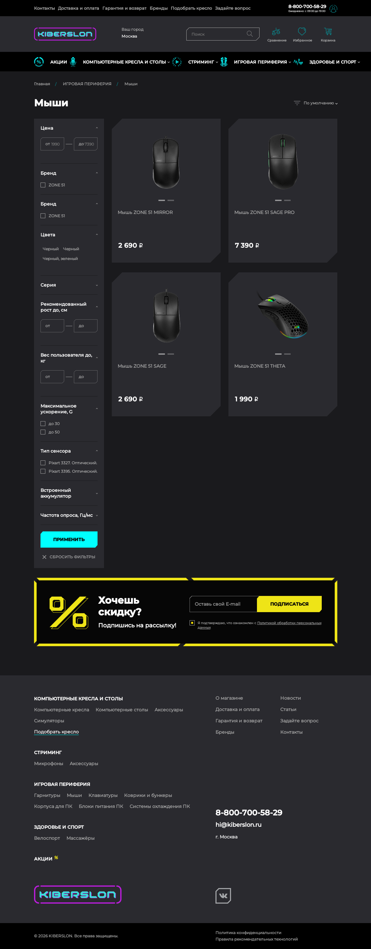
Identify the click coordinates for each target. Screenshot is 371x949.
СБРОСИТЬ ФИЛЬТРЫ (68, 556)
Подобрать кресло (191, 8)
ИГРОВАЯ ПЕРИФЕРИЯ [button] (253, 62)
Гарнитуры (47, 795)
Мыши (130, 83)
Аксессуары (169, 710)
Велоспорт (47, 838)
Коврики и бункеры (148, 795)
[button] (161, 200)
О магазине (229, 698)
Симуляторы (49, 721)
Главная (42, 83)
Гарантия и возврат (124, 8)
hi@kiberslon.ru (238, 824)
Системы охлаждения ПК (160, 806)
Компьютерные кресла (61, 710)
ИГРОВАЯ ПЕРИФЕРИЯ (87, 83)
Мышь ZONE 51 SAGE (142, 367)
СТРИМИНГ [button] (193, 62)
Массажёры (80, 838)
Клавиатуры (103, 795)
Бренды (159, 8)
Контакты (44, 8)
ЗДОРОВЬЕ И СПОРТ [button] (324, 62)
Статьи (288, 709)
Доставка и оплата (78, 8)
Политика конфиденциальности (248, 932)
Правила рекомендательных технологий (256, 939)
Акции (50, 62)
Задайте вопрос (232, 8)
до (81, 143)
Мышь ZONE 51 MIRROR (145, 212)
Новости (290, 698)
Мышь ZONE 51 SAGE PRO (265, 212)
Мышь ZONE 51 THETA (260, 367)
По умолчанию (314, 103)
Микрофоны (48, 763)
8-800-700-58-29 (307, 6)
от (47, 143)
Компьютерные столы (122, 710)
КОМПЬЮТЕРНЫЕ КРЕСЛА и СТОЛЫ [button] (118, 62)
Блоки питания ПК (101, 806)
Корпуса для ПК (53, 806)
